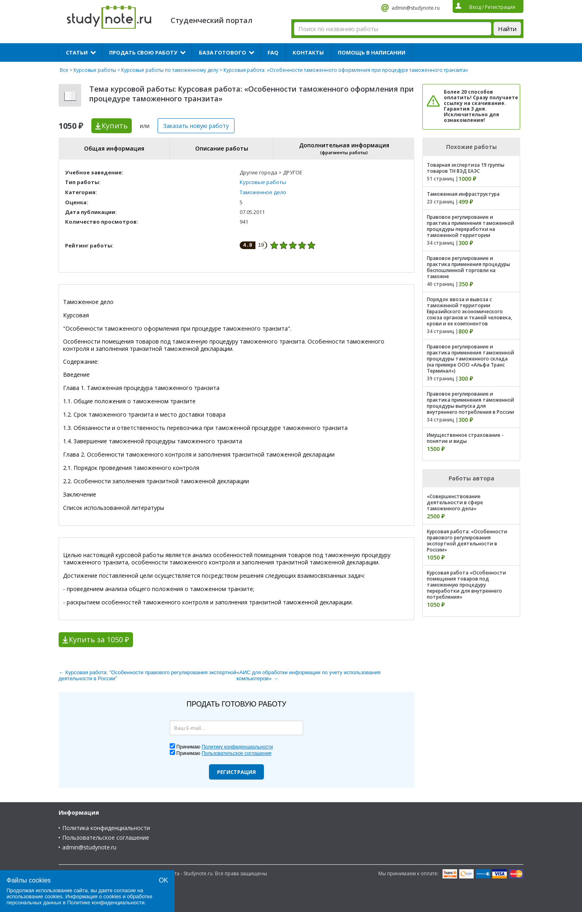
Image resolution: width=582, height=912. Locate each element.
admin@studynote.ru (416, 7)
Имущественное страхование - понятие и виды (465, 438)
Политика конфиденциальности (106, 828)
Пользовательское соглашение (105, 837)
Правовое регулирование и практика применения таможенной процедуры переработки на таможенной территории (470, 226)
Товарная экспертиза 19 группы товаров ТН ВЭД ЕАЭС (465, 167)
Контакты (308, 52)
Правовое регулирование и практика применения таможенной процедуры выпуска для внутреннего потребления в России (470, 402)
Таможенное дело (263, 192)
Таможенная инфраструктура (463, 194)
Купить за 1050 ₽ (99, 639)
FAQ (273, 52)
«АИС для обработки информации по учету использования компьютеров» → (308, 675)
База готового (222, 52)
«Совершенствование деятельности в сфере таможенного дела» (455, 502)
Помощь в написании (371, 52)
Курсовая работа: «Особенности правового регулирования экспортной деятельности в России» (467, 540)
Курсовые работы (95, 70)
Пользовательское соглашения (237, 753)
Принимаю (224, 747)
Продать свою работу (143, 52)
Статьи (77, 52)
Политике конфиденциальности (106, 902)
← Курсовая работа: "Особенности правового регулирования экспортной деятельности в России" (147, 675)
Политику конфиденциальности (237, 747)
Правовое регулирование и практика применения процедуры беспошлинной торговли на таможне (468, 267)
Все (64, 70)
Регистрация (236, 772)
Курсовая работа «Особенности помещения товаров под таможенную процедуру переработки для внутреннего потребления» (466, 584)
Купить (114, 125)
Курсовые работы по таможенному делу (169, 70)
